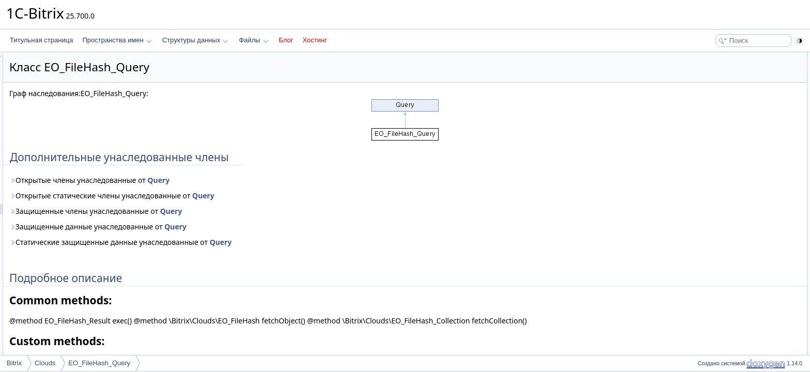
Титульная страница (41, 40)
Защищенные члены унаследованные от (224, 211)
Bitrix (14, 363)
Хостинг (315, 40)
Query (287, 180)
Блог (286, 40)
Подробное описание (725, 69)
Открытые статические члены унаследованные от (241, 195)
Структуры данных (195, 40)
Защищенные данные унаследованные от (227, 226)
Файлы (253, 40)
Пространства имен (116, 40)
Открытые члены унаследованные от (218, 180)
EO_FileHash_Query (99, 363)
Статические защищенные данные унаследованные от (249, 242)
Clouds (45, 363)
